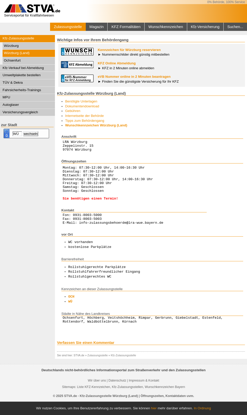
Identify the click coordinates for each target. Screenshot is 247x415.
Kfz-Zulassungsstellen (127, 400)
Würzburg (11, 46)
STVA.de (79, 368)
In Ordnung (202, 408)
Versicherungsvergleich (20, 112)
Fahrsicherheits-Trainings (22, 90)
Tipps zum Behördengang (84, 121)
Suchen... (235, 27)
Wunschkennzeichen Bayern (165, 400)
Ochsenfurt (12, 60)
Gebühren (72, 111)
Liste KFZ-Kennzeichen (93, 400)
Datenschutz (117, 393)
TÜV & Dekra (13, 82)
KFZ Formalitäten (125, 27)
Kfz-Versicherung (205, 27)
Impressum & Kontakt (144, 393)
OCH (71, 308)
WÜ (70, 313)
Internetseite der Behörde (84, 116)
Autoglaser (11, 105)
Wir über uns (97, 393)
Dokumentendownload (82, 106)
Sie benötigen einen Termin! (90, 207)
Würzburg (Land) (17, 53)
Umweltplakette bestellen (22, 75)
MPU (6, 97)
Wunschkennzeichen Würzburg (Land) (96, 125)
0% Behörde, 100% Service (226, 2)
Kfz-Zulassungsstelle (18, 38)
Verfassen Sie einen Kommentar (85, 356)
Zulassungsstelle (68, 27)
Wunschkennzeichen (165, 27)
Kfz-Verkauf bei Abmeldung (23, 68)
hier (154, 408)
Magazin (96, 27)
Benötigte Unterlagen (81, 101)
